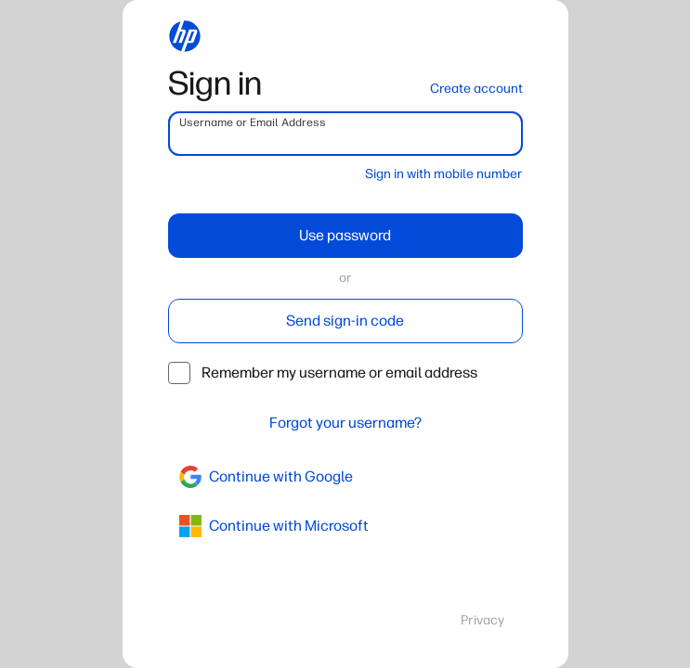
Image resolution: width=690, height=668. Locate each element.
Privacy (482, 620)
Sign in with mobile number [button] (444, 174)
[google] (345, 477)
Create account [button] (476, 88)
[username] (345, 133)
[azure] (345, 526)
